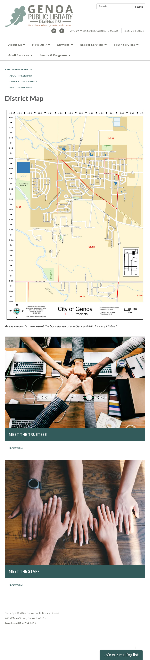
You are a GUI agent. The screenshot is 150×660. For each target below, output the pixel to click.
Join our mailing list (121, 654)
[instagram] (53, 32)
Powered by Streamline (120, 647)
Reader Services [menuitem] (91, 44)
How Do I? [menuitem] (39, 44)
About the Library (21, 75)
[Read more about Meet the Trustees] (75, 395)
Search (139, 6)
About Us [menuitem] (15, 44)
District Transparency (23, 81)
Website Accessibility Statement (124, 642)
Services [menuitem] (63, 44)
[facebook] (61, 32)
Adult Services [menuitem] (18, 55)
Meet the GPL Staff (21, 87)
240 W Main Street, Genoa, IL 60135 (94, 30)
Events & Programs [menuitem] (53, 55)
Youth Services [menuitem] (124, 44)
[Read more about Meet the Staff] (75, 525)
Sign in (141, 647)
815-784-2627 (134, 30)
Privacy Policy (136, 632)
